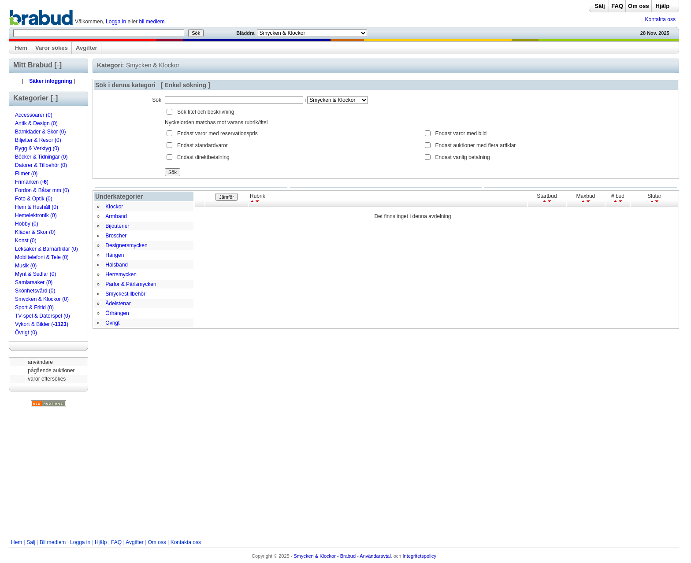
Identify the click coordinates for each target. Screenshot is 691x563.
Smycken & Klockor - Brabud (325, 556)
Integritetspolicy (419, 556)
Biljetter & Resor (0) (38, 140)
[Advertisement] (343, 473)
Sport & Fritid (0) (34, 307)
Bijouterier (117, 226)
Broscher (115, 236)
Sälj (600, 6)
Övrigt (112, 323)
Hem (21, 47)
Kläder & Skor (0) (35, 232)
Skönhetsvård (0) (35, 291)
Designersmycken (126, 245)
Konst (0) (26, 240)
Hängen (114, 255)
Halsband (116, 265)
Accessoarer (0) (33, 115)
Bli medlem (53, 542)
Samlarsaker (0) (33, 282)
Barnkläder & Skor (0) (40, 132)
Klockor (114, 207)
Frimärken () (31, 182)
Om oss (638, 6)
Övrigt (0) (26, 333)
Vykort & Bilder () (41, 324)
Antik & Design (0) (36, 123)
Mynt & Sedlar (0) (35, 274)
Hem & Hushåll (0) (36, 207)
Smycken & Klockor (152, 65)
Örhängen (117, 313)
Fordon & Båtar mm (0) (42, 190)
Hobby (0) (26, 224)
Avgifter (86, 47)
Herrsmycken (121, 274)
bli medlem (151, 22)
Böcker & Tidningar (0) (41, 157)
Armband (116, 216)
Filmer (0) (26, 173)
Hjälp (662, 6)
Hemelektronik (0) (36, 215)
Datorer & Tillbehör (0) (41, 165)
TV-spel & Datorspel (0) (42, 316)
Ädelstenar (117, 303)
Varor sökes (51, 47)
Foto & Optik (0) (33, 199)
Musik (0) (26, 266)
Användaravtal (375, 556)
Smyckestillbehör (125, 294)
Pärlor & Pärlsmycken (130, 284)
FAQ (617, 6)
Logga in (116, 22)
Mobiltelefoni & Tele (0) (42, 257)
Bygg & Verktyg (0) (37, 148)
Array (337, 100)
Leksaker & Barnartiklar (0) (46, 249)
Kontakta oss (660, 19)
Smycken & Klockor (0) (42, 299)
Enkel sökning (185, 85)
